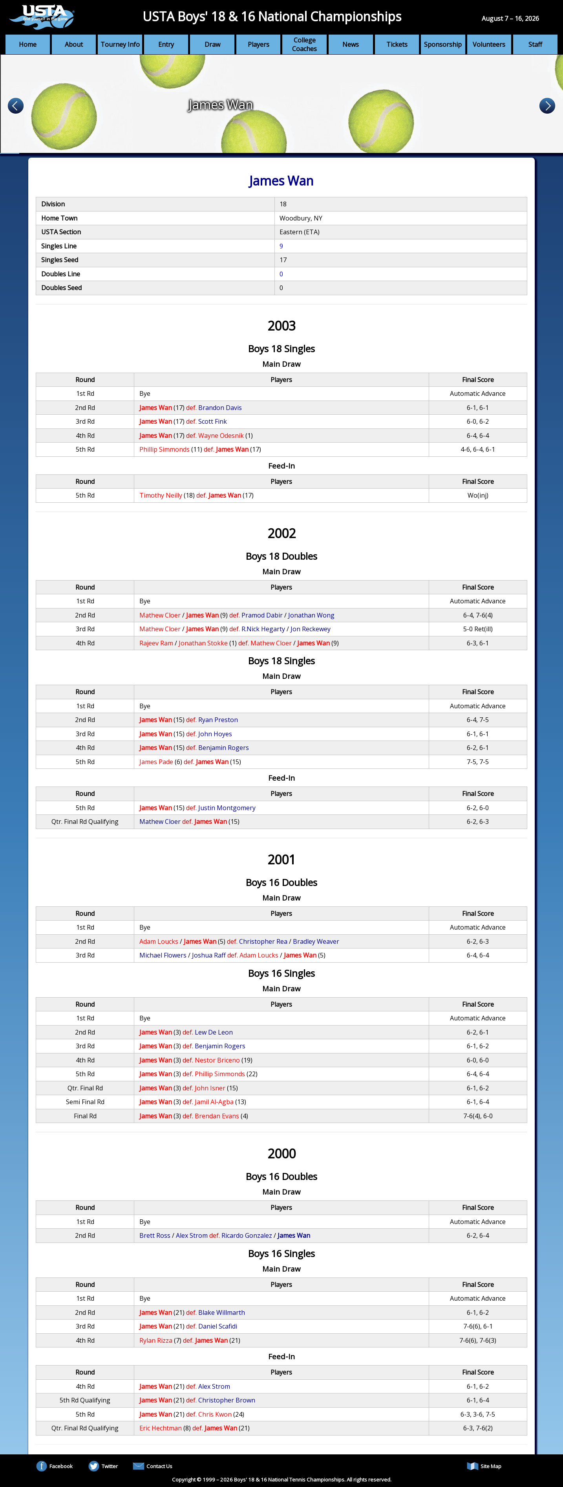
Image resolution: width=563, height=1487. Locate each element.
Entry (166, 44)
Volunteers (489, 44)
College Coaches (304, 44)
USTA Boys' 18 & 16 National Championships (272, 16)
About (74, 44)
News (350, 44)
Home (28, 44)
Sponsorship (443, 44)
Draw (212, 44)
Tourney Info (120, 44)
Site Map (484, 1466)
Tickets (397, 44)
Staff (535, 44)
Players (258, 44)
